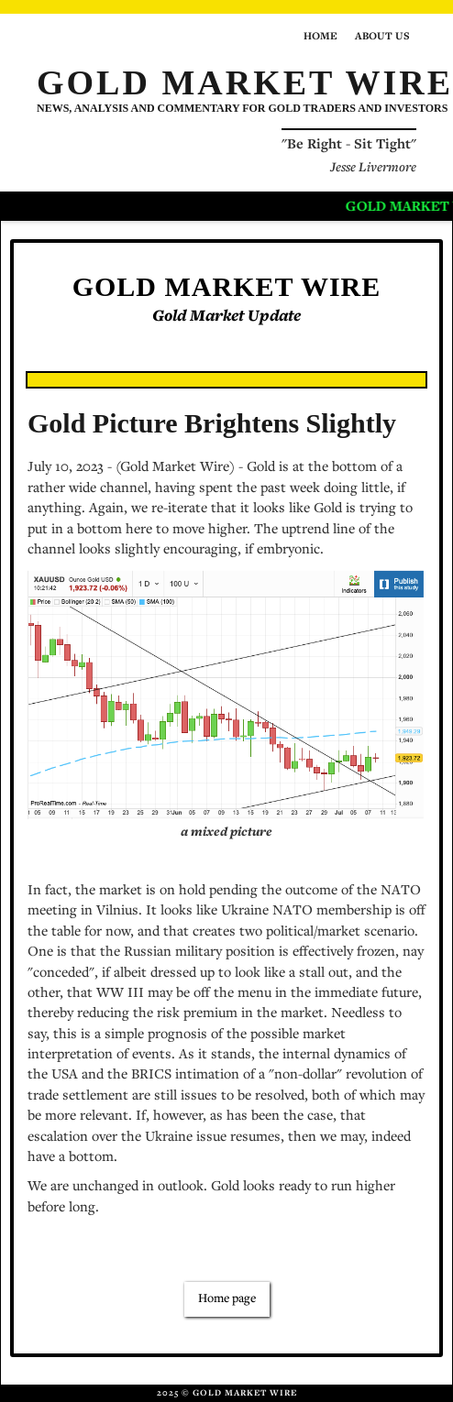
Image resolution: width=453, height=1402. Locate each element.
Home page (227, 1299)
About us (382, 36)
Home (320, 36)
